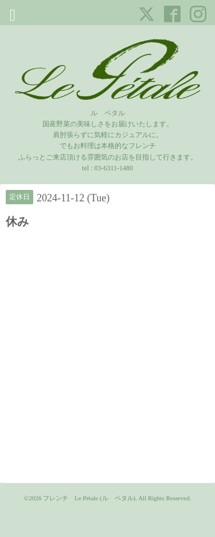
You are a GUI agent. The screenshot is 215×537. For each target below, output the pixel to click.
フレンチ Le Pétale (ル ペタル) (89, 498)
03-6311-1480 (113, 168)
